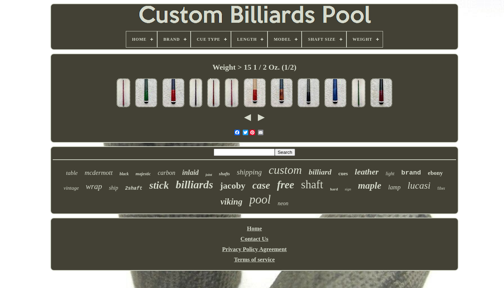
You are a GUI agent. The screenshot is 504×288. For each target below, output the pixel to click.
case (261, 185)
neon (283, 203)
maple (369, 185)
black (124, 173)
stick (159, 185)
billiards (194, 184)
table (72, 173)
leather (367, 171)
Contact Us (255, 239)
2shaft (133, 188)
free (285, 185)
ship (113, 188)
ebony (435, 173)
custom (285, 169)
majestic (143, 173)
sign (348, 189)
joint (208, 175)
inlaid (190, 172)
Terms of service (254, 259)
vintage (71, 188)
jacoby (232, 186)
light (389, 173)
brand (411, 173)
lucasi (419, 185)
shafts (224, 173)
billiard (320, 172)
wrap (94, 186)
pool (260, 199)
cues (343, 173)
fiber (441, 188)
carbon (166, 172)
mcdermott (98, 172)
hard (334, 189)
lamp (394, 187)
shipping (249, 172)
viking (231, 201)
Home (254, 228)
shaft (312, 184)
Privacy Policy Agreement (254, 249)
